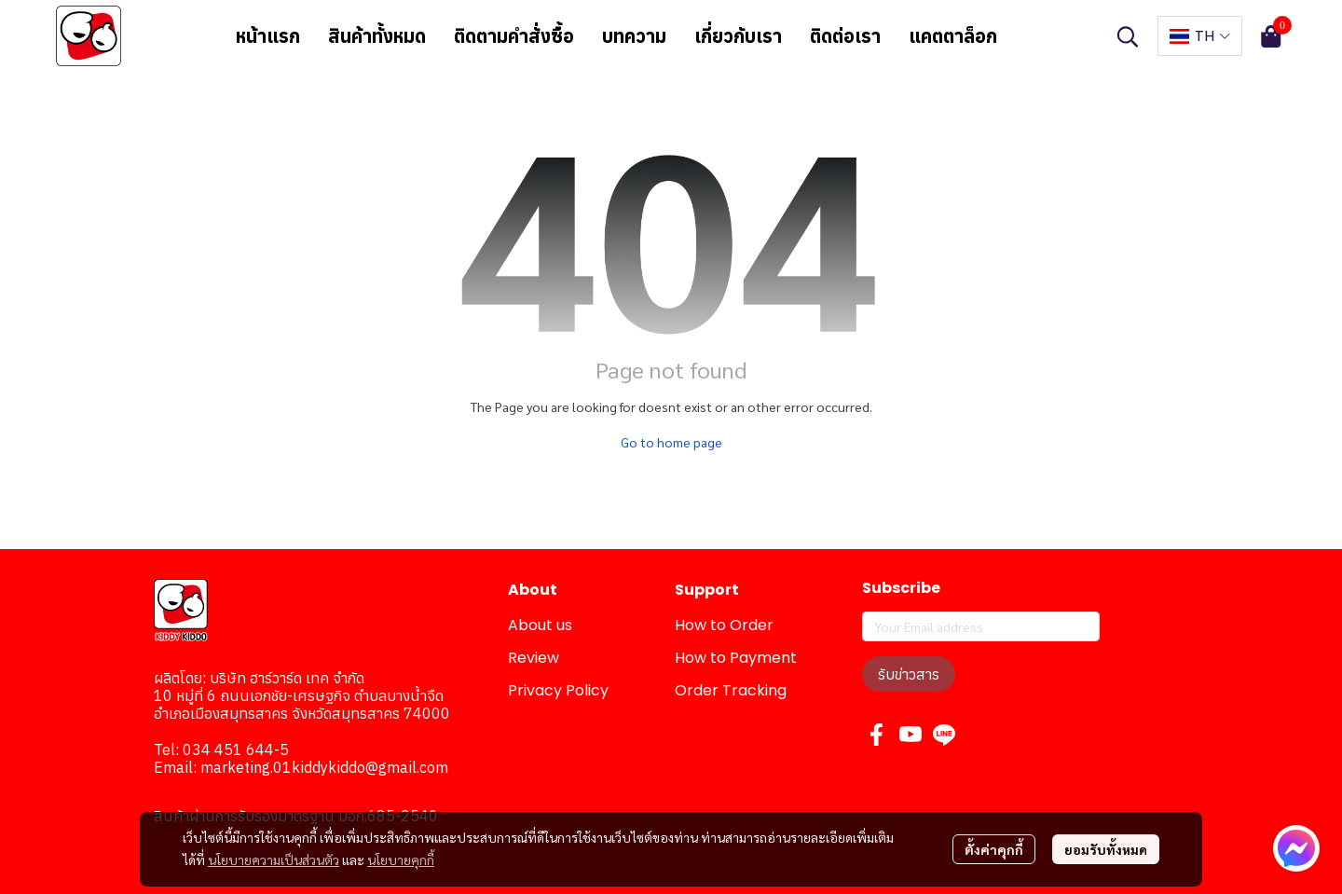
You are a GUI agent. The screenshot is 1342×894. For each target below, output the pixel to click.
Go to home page (671, 441)
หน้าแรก (268, 35)
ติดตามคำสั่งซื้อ (514, 35)
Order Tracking (731, 690)
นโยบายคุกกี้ (400, 859)
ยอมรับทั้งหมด (1105, 849)
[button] (1127, 36)
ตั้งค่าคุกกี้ (994, 849)
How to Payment (736, 657)
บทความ (634, 35)
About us (540, 625)
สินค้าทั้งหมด (377, 35)
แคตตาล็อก (953, 35)
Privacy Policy (558, 690)
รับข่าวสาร (908, 674)
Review (533, 657)
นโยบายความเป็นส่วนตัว (273, 859)
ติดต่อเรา (845, 35)
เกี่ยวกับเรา (738, 35)
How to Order (724, 625)
